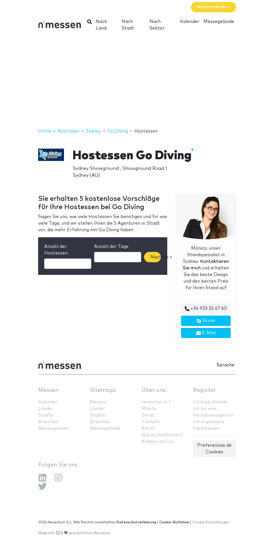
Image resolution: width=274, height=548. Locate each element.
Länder (45, 409)
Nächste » (155, 257)
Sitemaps (103, 390)
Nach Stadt (128, 25)
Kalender (189, 22)
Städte (45, 415)
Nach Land (101, 25)
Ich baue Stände (210, 402)
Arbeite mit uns (157, 442)
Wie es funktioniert (162, 435)
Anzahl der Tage (111, 246)
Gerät (148, 415)
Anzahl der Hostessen (56, 249)
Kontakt (150, 422)
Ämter (148, 428)
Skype (206, 320)
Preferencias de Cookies (214, 448)
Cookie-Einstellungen (211, 522)
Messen (48, 390)
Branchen (48, 422)
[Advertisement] (137, 82)
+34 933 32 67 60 (206, 308)
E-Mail (206, 333)
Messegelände (218, 22)
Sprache (225, 365)
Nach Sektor (157, 25)
